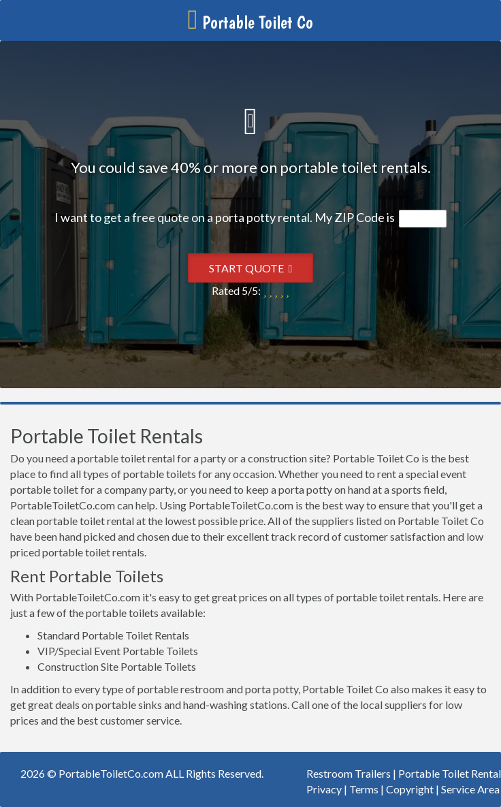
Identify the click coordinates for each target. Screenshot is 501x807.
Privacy (324, 788)
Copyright (410, 788)
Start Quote (251, 268)
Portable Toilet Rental (449, 773)
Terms (363, 788)
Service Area (470, 788)
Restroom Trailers (348, 773)
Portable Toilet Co (251, 22)
